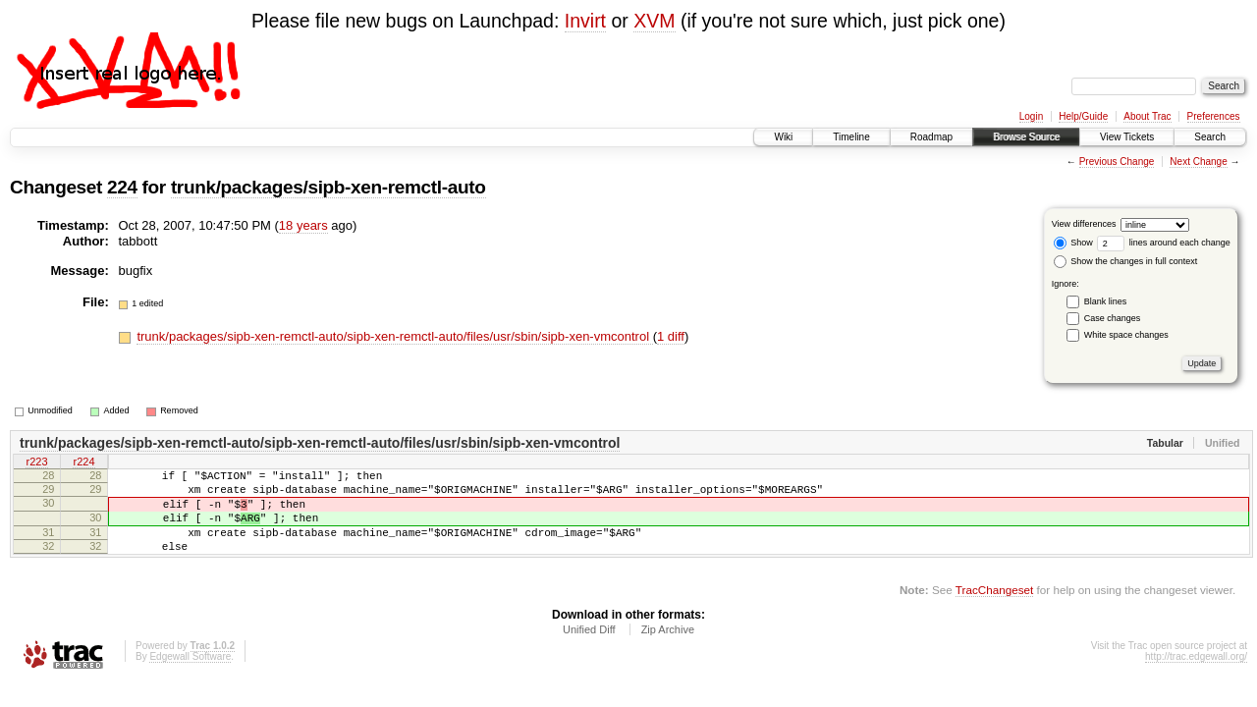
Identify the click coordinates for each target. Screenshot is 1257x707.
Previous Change (1117, 161)
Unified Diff (589, 650)
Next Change (1198, 161)
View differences (1084, 224)
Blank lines (1105, 301)
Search (1210, 137)
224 (122, 187)
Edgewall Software (190, 677)
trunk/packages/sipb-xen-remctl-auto (328, 187)
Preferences (1213, 116)
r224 (83, 463)
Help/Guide (1083, 116)
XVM (654, 20)
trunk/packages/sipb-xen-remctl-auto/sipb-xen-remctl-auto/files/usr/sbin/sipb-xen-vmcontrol (394, 336)
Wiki (783, 137)
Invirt (585, 20)
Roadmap (931, 137)
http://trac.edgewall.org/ (1196, 677)
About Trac (1147, 116)
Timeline (851, 137)
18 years (303, 225)
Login (1031, 116)
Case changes (1112, 318)
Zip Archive (667, 650)
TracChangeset (994, 610)
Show (1073, 242)
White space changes (1126, 335)
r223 (36, 463)
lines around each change (1163, 242)
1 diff (670, 336)
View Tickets (1127, 137)
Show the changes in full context (1126, 261)
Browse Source (1026, 137)
